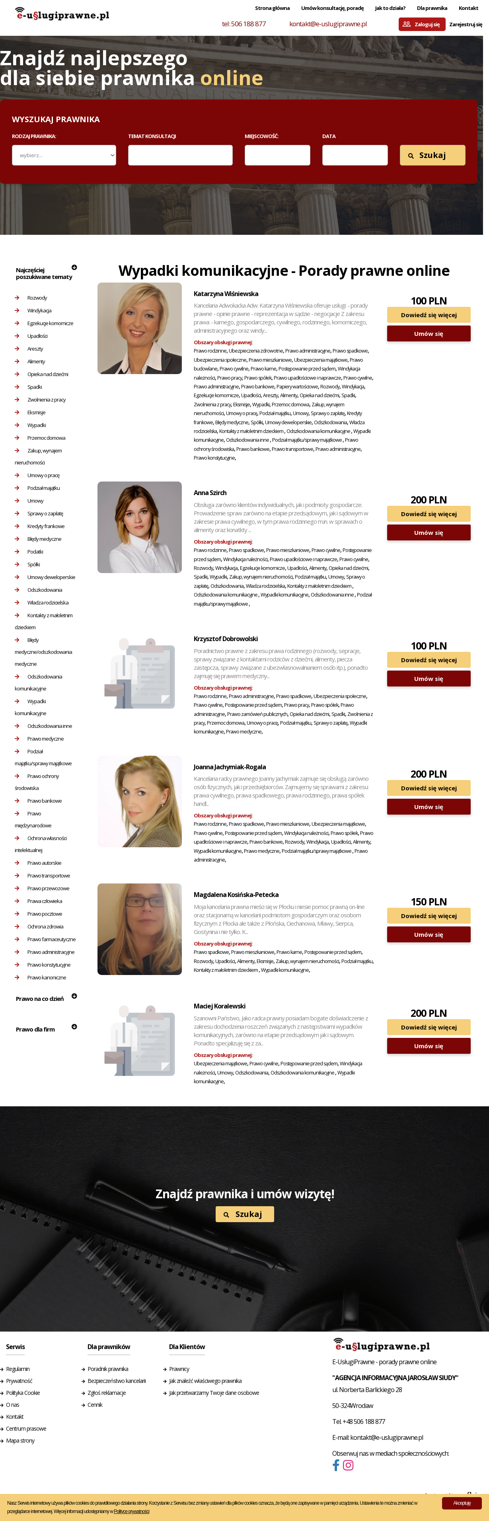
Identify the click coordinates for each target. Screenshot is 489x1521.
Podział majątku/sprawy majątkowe (43, 757)
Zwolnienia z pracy (40, 399)
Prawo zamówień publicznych (257, 714)
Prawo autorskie (38, 862)
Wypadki (30, 425)
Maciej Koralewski (219, 1006)
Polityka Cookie (23, 1392)
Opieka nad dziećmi (41, 374)
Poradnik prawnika (108, 1369)
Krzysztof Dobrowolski (226, 638)
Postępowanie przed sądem (307, 368)
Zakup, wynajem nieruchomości (38, 456)
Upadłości (31, 335)
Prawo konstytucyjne (42, 964)
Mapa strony (20, 1440)
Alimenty (30, 361)
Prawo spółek (257, 377)
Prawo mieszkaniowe (270, 360)
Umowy (29, 500)
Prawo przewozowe (42, 888)
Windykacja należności (245, 559)
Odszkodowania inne (43, 725)
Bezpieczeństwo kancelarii (117, 1380)
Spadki (28, 386)
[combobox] (180, 155)
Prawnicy (179, 1369)
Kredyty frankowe (39, 526)
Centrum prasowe (26, 1428)
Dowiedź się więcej (429, 315)
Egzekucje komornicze (44, 323)
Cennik (95, 1404)
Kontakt (468, 8)
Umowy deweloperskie (45, 577)
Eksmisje (30, 412)
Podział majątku (37, 487)
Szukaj (427, 155)
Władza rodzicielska (41, 602)
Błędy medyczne (38, 538)
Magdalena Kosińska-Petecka (236, 894)
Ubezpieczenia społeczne (220, 360)
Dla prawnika (432, 8)
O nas (12, 1404)
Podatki (29, 551)
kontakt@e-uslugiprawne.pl (328, 23)
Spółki (27, 564)
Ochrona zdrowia (39, 926)
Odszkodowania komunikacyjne (38, 682)
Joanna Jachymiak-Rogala (230, 766)
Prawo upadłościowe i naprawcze (307, 377)
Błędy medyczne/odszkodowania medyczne (43, 651)
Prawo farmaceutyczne (45, 939)
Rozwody (31, 297)
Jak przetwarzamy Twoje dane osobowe (214, 1392)
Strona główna (272, 8)
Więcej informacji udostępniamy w (101, 1511)
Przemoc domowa (40, 437)
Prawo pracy (229, 377)
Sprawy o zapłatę (39, 513)
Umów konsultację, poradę (332, 8)
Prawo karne (263, 368)
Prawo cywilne (234, 368)
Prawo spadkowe (350, 350)
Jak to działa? (390, 8)
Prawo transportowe (42, 875)
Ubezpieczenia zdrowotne (256, 350)
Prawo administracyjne (44, 952)
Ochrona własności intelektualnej (40, 844)
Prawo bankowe (38, 800)
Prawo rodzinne (210, 350)
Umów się (428, 333)
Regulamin (17, 1369)
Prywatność (19, 1380)
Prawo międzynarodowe (33, 819)
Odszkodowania (38, 589)
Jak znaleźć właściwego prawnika (205, 1380)
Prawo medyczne (39, 738)
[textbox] (136, 155)
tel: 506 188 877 (244, 23)
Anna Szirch (210, 492)
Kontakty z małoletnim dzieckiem (43, 621)
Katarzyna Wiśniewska (226, 293)
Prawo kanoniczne (40, 977)
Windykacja (33, 310)
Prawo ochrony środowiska (37, 782)
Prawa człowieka (38, 901)
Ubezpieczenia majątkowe (320, 360)
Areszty (29, 348)
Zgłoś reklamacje (107, 1392)
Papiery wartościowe (297, 386)
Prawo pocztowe (38, 913)
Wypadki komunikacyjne (30, 707)
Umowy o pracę (37, 475)
